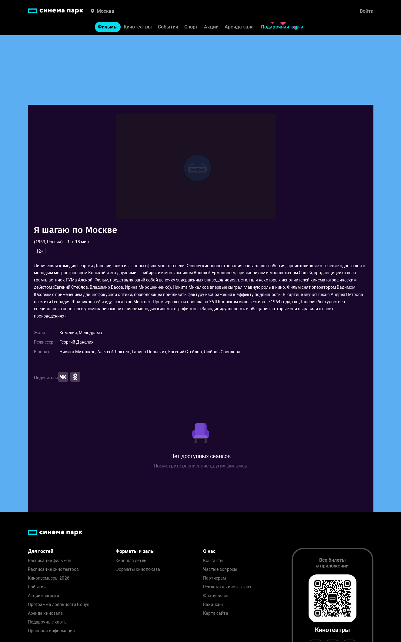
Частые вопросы (220, 569)
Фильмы (108, 27)
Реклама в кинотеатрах (227, 587)
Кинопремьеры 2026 (48, 578)
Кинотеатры (138, 27)
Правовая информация (51, 631)
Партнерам (214, 578)
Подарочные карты (48, 622)
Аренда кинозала (45, 613)
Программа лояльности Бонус (58, 604)
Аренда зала (239, 27)
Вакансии (213, 604)
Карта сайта (215, 613)
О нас (209, 551)
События (168, 27)
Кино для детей (130, 560)
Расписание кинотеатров (53, 569)
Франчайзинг (216, 596)
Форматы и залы (135, 551)
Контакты (213, 560)
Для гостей (40, 551)
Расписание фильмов (50, 560)
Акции (211, 27)
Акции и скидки (43, 596)
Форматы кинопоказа (137, 569)
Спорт (191, 27)
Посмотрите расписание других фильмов (200, 466)
